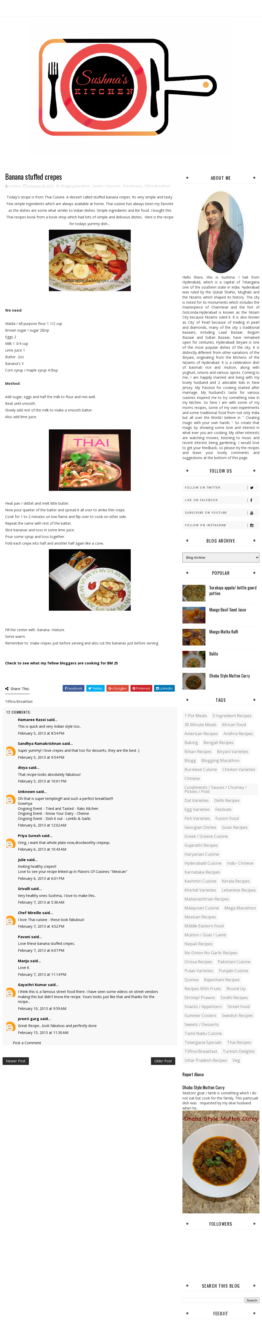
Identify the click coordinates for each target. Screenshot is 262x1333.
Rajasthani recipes (222, 979)
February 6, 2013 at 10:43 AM (42, 849)
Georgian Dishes (200, 827)
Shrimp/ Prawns (199, 997)
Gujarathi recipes (201, 845)
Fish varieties (197, 818)
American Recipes (201, 733)
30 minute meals (200, 724)
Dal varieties (196, 800)
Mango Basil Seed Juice (227, 610)
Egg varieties (197, 809)
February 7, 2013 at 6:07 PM (41, 950)
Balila (213, 654)
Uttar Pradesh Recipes (205, 1060)
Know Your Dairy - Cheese (67, 813)
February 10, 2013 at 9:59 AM (42, 1008)
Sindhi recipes (234, 997)
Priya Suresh (29, 835)
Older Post (163, 1061)
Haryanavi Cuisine (201, 854)
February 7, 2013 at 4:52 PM (41, 926)
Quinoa (191, 979)
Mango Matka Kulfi (223, 632)
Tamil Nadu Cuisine (203, 1033)
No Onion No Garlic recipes (210, 953)
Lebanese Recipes (239, 890)
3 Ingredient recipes (232, 715)
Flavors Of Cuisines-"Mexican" (102, 871)
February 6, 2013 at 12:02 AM (42, 825)
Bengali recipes (218, 742)
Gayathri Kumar (32, 984)
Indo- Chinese (240, 863)
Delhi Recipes (227, 800)
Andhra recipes (238, 733)
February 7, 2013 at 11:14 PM (42, 974)
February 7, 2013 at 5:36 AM (41, 902)
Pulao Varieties (198, 971)
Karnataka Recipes (202, 872)
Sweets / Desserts (106, 186)
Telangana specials (203, 1042)
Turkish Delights (239, 1051)
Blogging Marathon (75, 186)
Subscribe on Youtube (222, 513)
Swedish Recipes (237, 1015)
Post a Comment (27, 1042)
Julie (22, 859)
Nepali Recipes (198, 944)
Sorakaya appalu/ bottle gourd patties (233, 590)
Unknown (26, 791)
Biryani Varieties (232, 751)
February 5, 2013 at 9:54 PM (41, 757)
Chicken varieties (238, 769)
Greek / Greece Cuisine (206, 836)
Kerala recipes (236, 881)
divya (23, 767)
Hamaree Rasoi (32, 719)
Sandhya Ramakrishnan (39, 743)
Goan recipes (235, 827)
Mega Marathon (240, 908)
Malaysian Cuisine (201, 908)
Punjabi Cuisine (233, 971)
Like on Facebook (222, 500)
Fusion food (227, 818)
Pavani (24, 936)
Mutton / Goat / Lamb (205, 935)
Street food (238, 1006)
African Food (234, 724)
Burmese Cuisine (200, 769)
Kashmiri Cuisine (200, 881)
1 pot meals (195, 715)
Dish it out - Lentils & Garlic (68, 818)
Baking (191, 742)
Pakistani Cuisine (234, 962)
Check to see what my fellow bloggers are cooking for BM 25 (61, 663)
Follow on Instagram (222, 525)
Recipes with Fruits (202, 988)
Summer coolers (200, 1015)
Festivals (223, 809)
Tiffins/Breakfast (157, 186)
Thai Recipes (132, 186)
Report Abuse (193, 1074)
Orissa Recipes (198, 962)
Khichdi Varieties (200, 890)
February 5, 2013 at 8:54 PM (41, 733)
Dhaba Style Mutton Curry (229, 676)
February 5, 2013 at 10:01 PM (42, 781)
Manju (23, 960)
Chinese (192, 778)
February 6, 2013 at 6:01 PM (41, 878)
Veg (236, 1060)
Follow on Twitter (222, 488)
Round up (236, 988)
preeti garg (28, 1018)
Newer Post (16, 1061)
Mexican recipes (200, 917)
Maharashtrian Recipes (206, 899)
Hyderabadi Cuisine (203, 863)
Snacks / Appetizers (203, 1006)
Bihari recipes (198, 751)
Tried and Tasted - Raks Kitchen (72, 808)
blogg (190, 760)
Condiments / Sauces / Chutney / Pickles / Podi (215, 789)
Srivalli (24, 888)
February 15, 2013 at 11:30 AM (43, 1032)
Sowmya (25, 803)
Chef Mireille (29, 912)
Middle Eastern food (204, 926)
